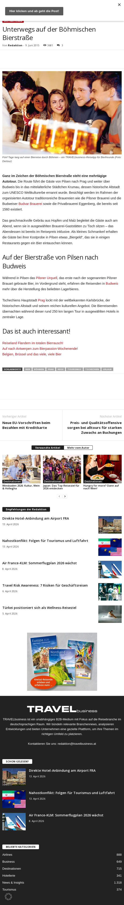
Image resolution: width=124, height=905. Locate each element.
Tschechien (92, 369)
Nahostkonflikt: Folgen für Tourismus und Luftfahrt (45, 540)
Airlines (7, 854)
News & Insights (13, 882)
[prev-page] (59, 496)
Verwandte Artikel (47, 447)
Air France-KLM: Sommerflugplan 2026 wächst (39, 563)
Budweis (112, 283)
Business (8, 861)
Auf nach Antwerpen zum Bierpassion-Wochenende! (40, 349)
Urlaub (107, 369)
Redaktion (15, 45)
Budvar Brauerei (30, 204)
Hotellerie (8, 875)
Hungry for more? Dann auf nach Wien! (101, 487)
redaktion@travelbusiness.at (77, 743)
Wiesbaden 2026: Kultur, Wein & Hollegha (21, 487)
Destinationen (13, 21)
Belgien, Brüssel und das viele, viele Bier (31, 354)
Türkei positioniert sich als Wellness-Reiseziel (39, 607)
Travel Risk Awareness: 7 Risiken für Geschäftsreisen (45, 585)
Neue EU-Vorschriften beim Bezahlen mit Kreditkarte (26, 425)
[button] (8, 896)
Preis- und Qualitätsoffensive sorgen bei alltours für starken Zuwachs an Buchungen (94, 427)
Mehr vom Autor (78, 447)
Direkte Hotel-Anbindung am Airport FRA (35, 518)
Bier (27, 369)
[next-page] (65, 496)
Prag (41, 300)
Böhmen (39, 369)
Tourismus (74, 369)
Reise (61, 369)
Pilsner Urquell (46, 278)
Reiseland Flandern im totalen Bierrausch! (32, 343)
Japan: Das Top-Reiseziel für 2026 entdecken (61, 487)
